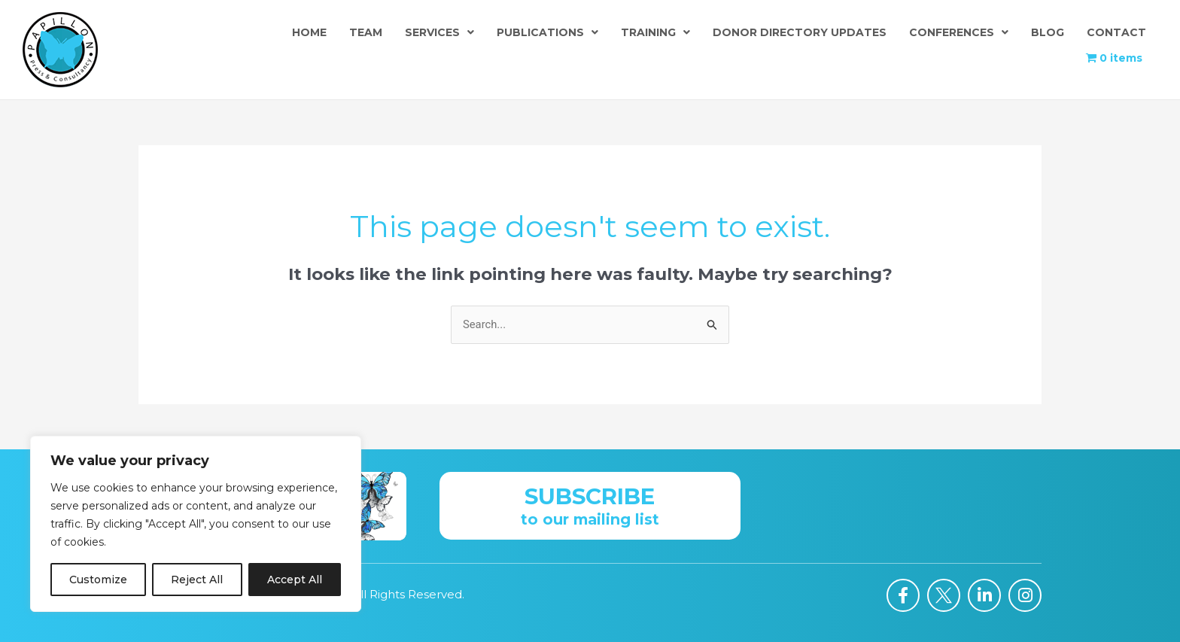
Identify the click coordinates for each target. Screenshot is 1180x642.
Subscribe (590, 496)
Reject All (197, 579)
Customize (98, 579)
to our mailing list (589, 519)
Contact (1116, 32)
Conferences (958, 32)
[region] (195, 524)
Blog (1047, 32)
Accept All (294, 579)
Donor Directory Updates (800, 32)
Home (309, 32)
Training (655, 32)
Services (439, 32)
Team (365, 32)
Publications (547, 32)
